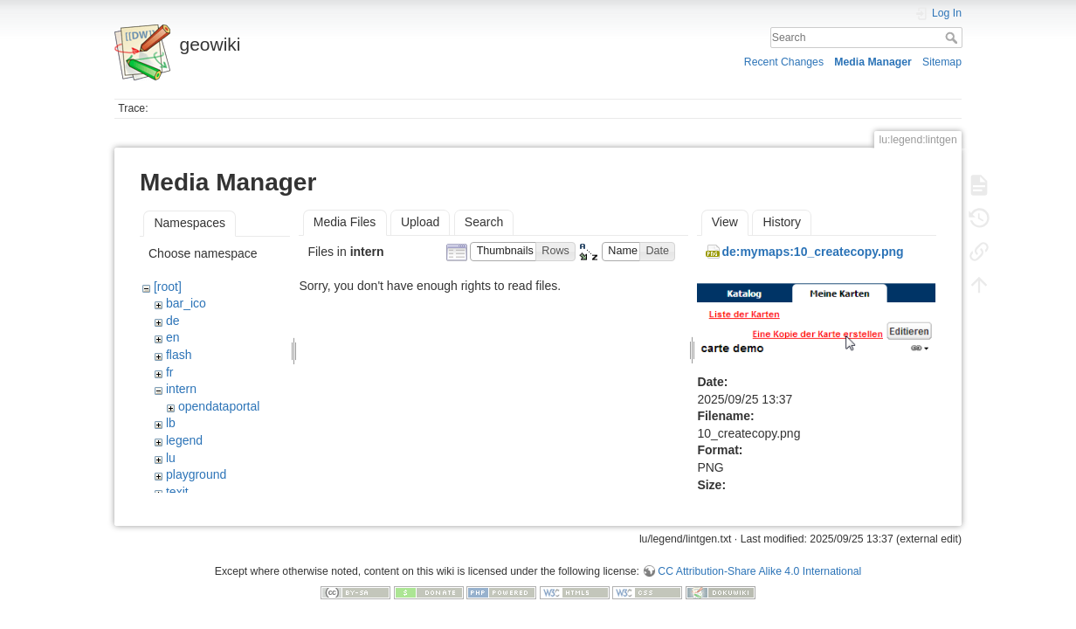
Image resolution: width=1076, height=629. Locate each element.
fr (170, 372)
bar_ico (186, 303)
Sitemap (942, 62)
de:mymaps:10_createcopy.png (812, 252)
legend (184, 440)
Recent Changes (784, 62)
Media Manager (873, 62)
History (781, 222)
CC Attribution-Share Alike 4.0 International (759, 564)
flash (179, 355)
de (173, 321)
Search (953, 37)
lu (171, 458)
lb (171, 423)
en (173, 337)
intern (181, 389)
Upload (420, 222)
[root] (168, 287)
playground (196, 474)
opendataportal (218, 406)
